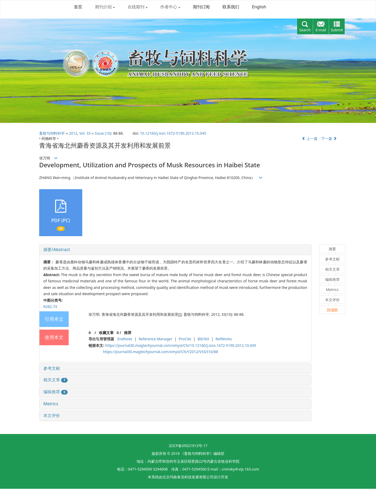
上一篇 (310, 138)
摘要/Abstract (56, 249)
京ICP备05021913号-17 (188, 445)
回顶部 (332, 309)
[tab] (175, 250)
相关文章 (55, 380)
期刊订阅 (201, 7)
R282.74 (50, 306)
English (259, 7)
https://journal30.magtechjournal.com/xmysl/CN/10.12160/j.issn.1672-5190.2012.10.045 (180, 345)
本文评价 (51, 415)
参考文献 (51, 368)
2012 (73, 133)
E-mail (321, 29)
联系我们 (230, 7)
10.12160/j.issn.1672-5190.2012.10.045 (173, 133)
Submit (337, 29)
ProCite (185, 338)
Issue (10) (103, 133)
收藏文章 (106, 332)
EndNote (124, 338)
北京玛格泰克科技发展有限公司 (188, 476)
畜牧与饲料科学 (52, 133)
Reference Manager (155, 338)
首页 (78, 7)
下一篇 (329, 138)
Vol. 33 (85, 133)
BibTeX (203, 338)
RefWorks (223, 338)
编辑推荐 (55, 392)
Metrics (50, 404)
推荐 (127, 332)
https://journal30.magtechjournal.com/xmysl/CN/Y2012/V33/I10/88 (160, 351)
